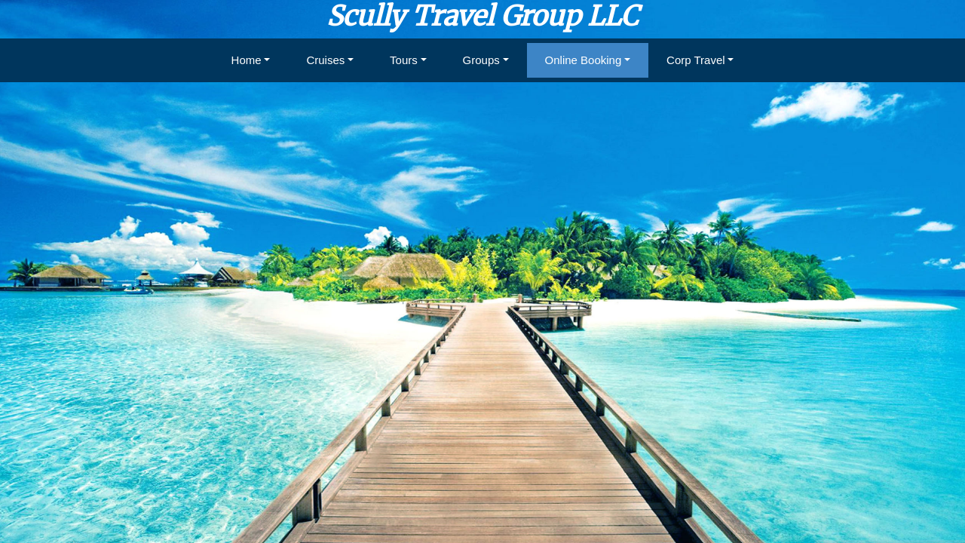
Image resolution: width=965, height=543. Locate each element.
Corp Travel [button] (695, 60)
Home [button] (246, 60)
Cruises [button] (325, 60)
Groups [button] (481, 60)
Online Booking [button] (583, 60)
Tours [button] (404, 60)
